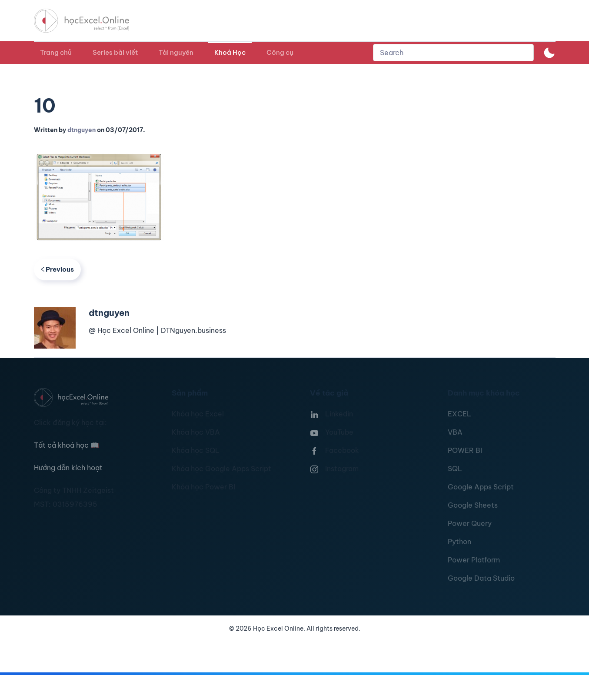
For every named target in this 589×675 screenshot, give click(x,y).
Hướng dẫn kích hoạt (68, 467)
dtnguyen (81, 130)
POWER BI (465, 450)
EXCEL (459, 413)
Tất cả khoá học (66, 445)
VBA (455, 432)
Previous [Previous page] (57, 269)
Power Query (470, 523)
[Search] (453, 52)
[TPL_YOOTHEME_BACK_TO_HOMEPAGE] (89, 21)
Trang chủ (56, 52)
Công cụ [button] (279, 52)
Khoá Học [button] (230, 52)
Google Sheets (473, 505)
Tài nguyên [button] (176, 52)
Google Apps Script (481, 486)
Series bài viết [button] (115, 52)
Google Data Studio (481, 578)
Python (459, 541)
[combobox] (453, 52)
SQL (455, 468)
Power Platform (474, 559)
